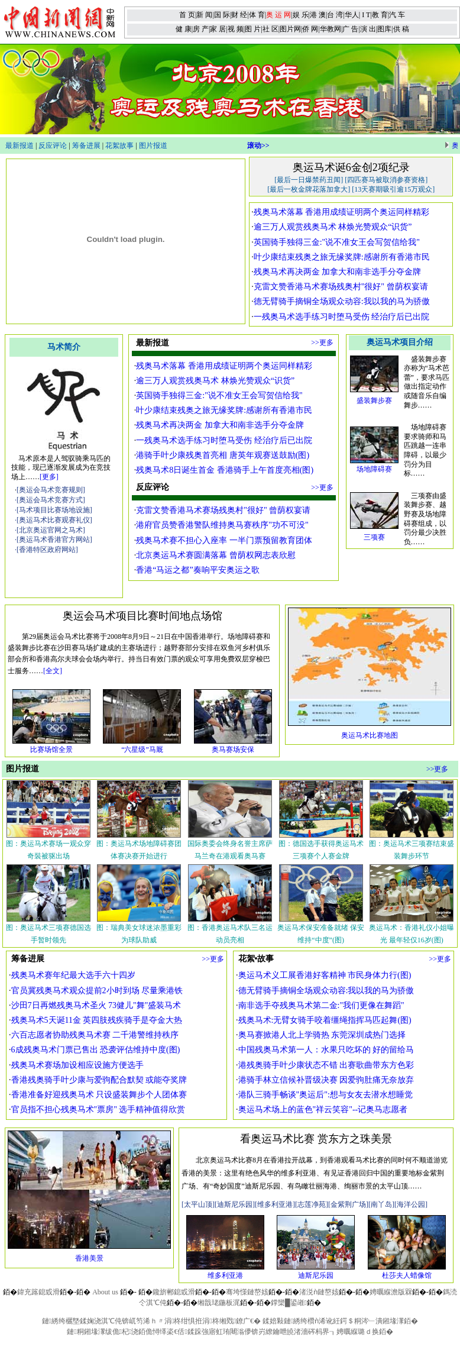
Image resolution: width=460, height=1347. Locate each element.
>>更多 (322, 342)
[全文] (52, 671)
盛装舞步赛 (374, 400)
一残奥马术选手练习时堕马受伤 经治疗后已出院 (342, 316)
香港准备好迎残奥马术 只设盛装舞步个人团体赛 (99, 1094)
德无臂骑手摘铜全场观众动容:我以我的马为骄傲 (342, 301)
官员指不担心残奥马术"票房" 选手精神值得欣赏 (98, 1109)
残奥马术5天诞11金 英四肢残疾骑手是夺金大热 (97, 1020)
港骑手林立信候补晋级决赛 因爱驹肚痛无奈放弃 (326, 1079)
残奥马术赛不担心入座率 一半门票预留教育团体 (224, 540)
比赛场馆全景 (51, 749)
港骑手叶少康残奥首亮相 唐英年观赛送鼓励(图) (222, 455)
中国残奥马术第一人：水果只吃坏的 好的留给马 (326, 1049)
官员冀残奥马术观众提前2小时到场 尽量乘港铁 (97, 990)
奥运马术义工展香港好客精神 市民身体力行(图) (325, 975)
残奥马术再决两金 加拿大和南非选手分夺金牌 (338, 271)
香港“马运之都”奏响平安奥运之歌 (197, 570)
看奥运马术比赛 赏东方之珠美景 (316, 1139)
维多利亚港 (225, 1275)
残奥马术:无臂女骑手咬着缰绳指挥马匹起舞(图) (325, 1020)
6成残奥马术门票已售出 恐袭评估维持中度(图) (95, 1049)
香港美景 (89, 1258)
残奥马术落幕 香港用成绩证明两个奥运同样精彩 (342, 212)
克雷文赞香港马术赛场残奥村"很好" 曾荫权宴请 (341, 286)
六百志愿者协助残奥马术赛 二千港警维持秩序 (95, 1035)
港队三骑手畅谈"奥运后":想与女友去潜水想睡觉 (325, 1094)
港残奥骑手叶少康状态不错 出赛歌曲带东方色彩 (326, 1065)
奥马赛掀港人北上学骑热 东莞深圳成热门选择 (322, 1035)
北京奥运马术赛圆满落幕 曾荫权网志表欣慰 (216, 555)
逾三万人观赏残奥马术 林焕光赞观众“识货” (333, 226)
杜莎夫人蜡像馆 (407, 1275)
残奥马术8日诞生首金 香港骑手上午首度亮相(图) (224, 470)
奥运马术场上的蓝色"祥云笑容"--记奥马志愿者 (323, 1109)
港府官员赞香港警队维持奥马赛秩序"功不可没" (222, 525)
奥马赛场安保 (233, 749)
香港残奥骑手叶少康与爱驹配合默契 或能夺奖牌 (99, 1079)
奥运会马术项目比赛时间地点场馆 (142, 616)
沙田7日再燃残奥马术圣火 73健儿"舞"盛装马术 (96, 1005)
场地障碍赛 (374, 469)
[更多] (49, 477)
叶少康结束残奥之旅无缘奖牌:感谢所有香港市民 (342, 257)
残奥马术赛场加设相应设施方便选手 (77, 1065)
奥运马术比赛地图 (369, 735)
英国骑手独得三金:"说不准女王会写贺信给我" (337, 242)
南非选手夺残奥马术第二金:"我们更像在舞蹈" (321, 1005)
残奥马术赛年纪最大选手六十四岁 (73, 975)
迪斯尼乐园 (315, 1275)
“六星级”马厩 (142, 749)
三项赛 (374, 537)
